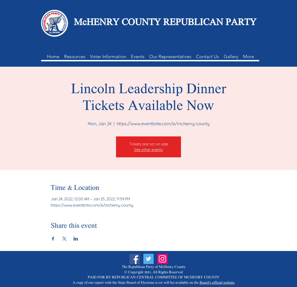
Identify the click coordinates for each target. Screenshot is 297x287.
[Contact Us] (213, 46)
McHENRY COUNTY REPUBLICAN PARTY (165, 23)
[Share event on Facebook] (53, 239)
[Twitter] (148, 259)
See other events (148, 149)
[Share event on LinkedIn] (76, 239)
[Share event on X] (64, 239)
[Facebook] (134, 259)
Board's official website (217, 283)
